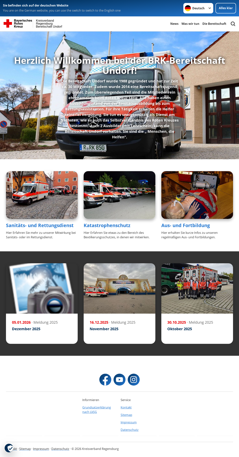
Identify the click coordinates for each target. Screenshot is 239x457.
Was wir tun (190, 24)
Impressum (129, 422)
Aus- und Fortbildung (185, 225)
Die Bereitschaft (214, 24)
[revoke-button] (8, 448)
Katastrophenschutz (107, 225)
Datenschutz (130, 430)
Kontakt (126, 407)
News (174, 24)
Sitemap (126, 415)
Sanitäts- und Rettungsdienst (40, 225)
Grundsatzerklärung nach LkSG (96, 409)
